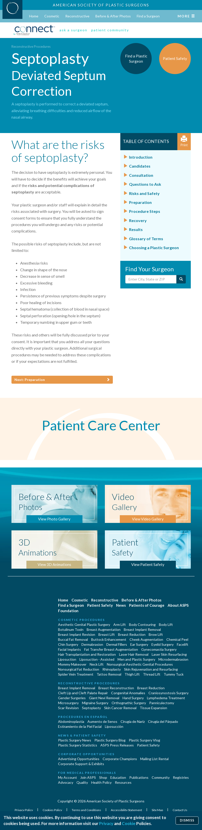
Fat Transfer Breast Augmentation (111, 649)
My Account (67, 777)
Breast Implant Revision (76, 634)
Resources (123, 782)
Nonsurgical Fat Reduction (78, 669)
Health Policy (101, 782)
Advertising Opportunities (78, 759)
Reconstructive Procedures (31, 46)
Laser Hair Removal (133, 654)
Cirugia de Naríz (133, 721)
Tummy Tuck (174, 674)
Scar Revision (68, 708)
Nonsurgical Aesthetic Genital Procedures (140, 664)
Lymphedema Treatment (166, 698)
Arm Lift (119, 624)
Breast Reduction (131, 634)
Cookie (128, 823)
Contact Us (180, 810)
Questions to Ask (145, 184)
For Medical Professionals (87, 773)
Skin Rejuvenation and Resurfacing (151, 669)
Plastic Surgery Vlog (144, 740)
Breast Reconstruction (116, 688)
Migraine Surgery (95, 703)
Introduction (140, 157)
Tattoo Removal (109, 674)
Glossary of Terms (146, 238)
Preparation (140, 202)
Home (33, 16)
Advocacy (65, 782)
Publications (138, 777)
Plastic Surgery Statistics (77, 745)
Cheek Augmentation (146, 639)
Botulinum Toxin (70, 629)
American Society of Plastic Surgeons (101, 5)
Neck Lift (97, 664)
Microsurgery (68, 703)
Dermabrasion (92, 644)
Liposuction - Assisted (96, 659)
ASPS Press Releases (117, 745)
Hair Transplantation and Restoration (87, 654)
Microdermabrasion (173, 659)
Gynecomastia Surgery (159, 649)
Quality (82, 782)
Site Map (157, 810)
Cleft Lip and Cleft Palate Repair (83, 693)
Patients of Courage (146, 605)
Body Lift (166, 624)
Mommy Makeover (72, 664)
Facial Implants (69, 649)
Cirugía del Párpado (163, 721)
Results (136, 229)
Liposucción (114, 726)
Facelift (182, 644)
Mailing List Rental (154, 759)
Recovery (138, 220)
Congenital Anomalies (128, 693)
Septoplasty (91, 708)
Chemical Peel (177, 639)
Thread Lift (151, 674)
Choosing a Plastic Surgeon (154, 247)
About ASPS (178, 605)
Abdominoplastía (71, 721)
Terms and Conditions (87, 810)
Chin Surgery (68, 644)
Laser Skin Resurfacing (169, 654)
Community (161, 777)
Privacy (106, 823)
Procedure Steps (144, 211)
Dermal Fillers (116, 644)
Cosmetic (51, 16)
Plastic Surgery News (74, 740)
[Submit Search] (181, 279)
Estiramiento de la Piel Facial (80, 726)
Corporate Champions (120, 759)
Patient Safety (100, 605)
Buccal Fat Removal (73, 639)
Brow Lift (156, 634)
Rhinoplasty (111, 669)
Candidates (139, 166)
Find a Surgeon (148, 16)
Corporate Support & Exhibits (81, 764)
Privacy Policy (24, 810)
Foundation (68, 610)
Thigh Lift (132, 674)
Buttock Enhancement (108, 639)
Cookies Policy (53, 810)
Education (118, 777)
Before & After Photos (113, 16)
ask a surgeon (73, 30)
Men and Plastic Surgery (136, 659)
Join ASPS (88, 777)
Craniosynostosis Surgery (168, 693)
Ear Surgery (139, 644)
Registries (181, 777)
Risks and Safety (144, 193)
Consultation (141, 175)
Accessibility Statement (126, 810)
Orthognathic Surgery (129, 703)
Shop (103, 777)
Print (184, 141)
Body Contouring (142, 624)
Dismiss (187, 820)
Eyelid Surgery (162, 644)
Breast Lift (106, 634)
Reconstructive (77, 16)
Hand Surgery (133, 698)
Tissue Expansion (153, 708)
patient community (110, 30)
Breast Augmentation (104, 629)
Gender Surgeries (72, 698)
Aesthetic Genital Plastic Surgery (84, 624)
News (121, 605)
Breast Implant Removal (142, 629)
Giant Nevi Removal (104, 698)
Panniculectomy (161, 703)
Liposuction (67, 659)
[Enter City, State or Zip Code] (151, 279)
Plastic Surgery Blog (110, 740)
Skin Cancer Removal (120, 708)
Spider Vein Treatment (75, 674)
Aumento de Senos (102, 721)
